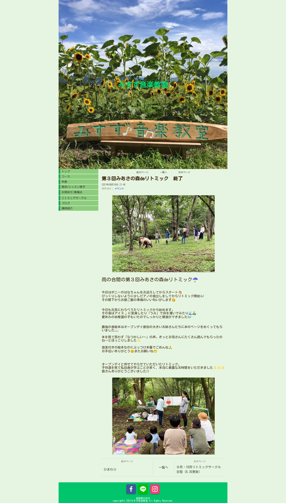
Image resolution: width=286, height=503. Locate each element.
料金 (64, 181)
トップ (66, 171)
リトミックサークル (74, 198)
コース (66, 176)
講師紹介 (67, 208)
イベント (119, 188)
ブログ (66, 203)
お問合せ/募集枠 (72, 192)
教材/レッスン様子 (73, 186)
